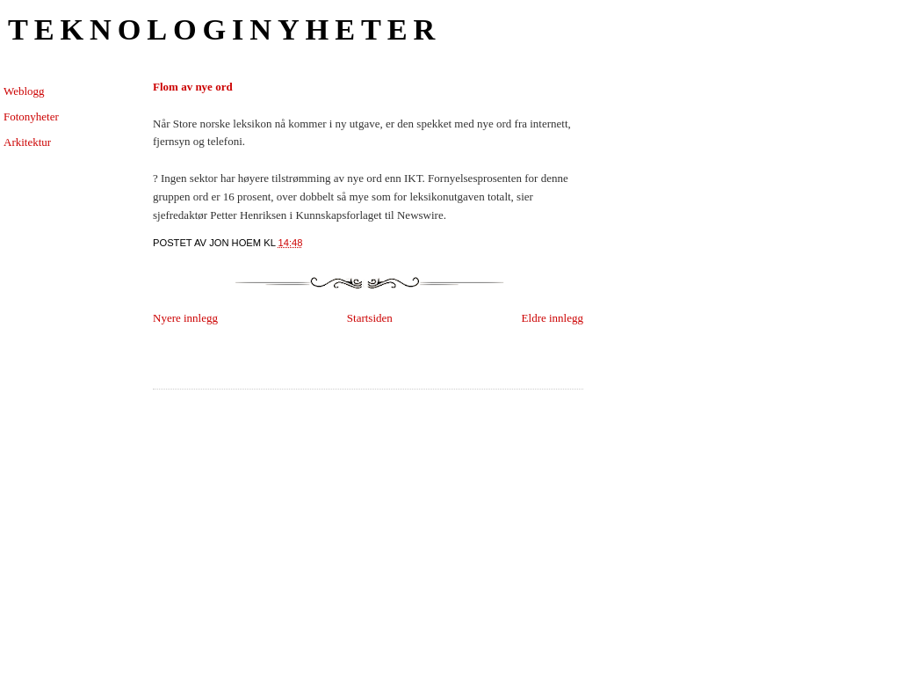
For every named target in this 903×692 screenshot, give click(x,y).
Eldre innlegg (552, 317)
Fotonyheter (31, 116)
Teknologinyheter (224, 29)
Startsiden (370, 317)
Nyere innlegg (185, 317)
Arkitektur (27, 142)
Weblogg (24, 91)
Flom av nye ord (193, 86)
